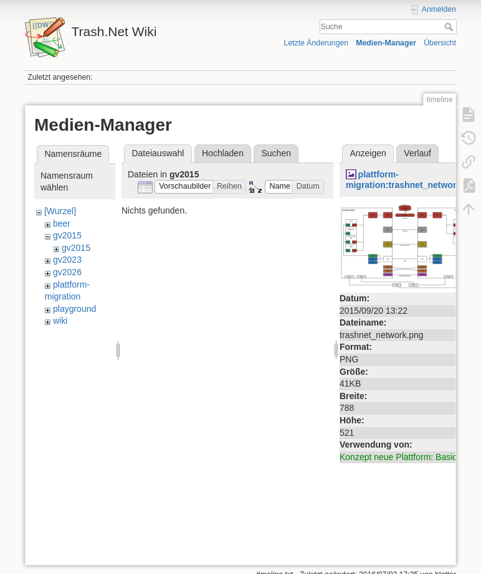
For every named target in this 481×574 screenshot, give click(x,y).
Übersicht (440, 43)
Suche (450, 26)
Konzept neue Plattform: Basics (400, 457)
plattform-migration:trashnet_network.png (413, 179)
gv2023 (67, 260)
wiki (60, 321)
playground (74, 309)
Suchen (276, 153)
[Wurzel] (60, 211)
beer (61, 223)
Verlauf (417, 153)
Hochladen (223, 153)
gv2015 (67, 235)
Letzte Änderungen (316, 43)
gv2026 (67, 272)
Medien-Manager (386, 43)
